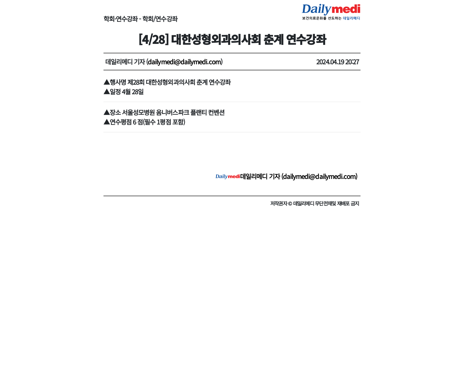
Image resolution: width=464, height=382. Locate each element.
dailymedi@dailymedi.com (184, 61)
